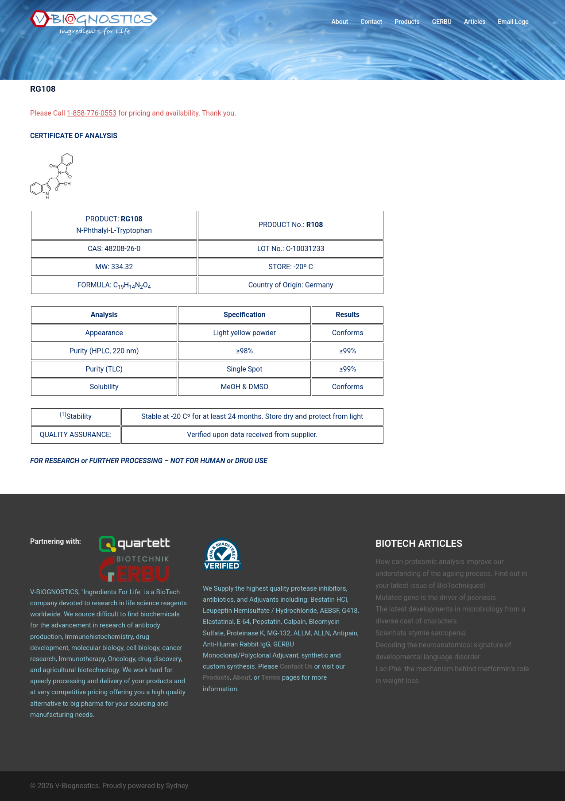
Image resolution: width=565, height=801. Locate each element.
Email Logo (513, 21)
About (340, 21)
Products (407, 21)
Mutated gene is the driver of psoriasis (435, 597)
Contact (371, 21)
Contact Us (296, 666)
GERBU (442, 21)
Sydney (177, 786)
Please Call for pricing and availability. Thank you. (133, 113)
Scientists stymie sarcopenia (420, 633)
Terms (270, 677)
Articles (474, 21)
